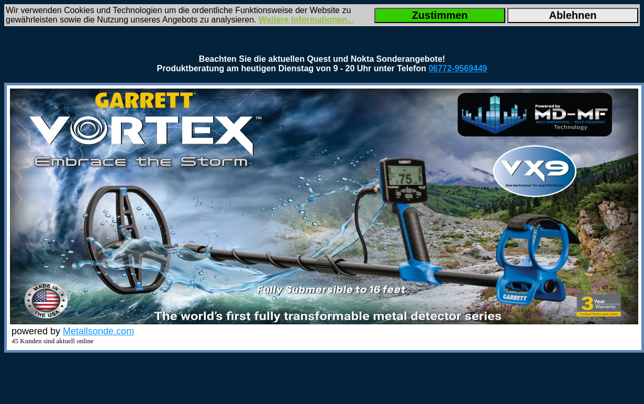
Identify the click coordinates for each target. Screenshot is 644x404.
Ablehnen (572, 15)
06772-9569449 (457, 68)
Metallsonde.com (98, 331)
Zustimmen (440, 15)
